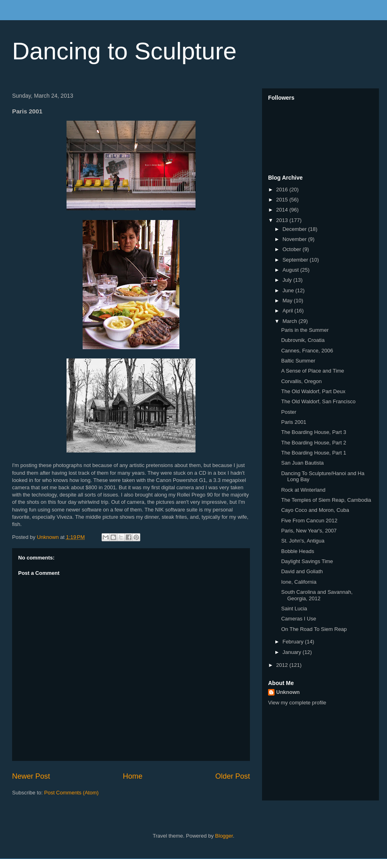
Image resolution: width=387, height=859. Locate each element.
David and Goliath (301, 571)
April (289, 311)
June (289, 290)
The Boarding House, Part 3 (313, 432)
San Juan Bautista (302, 463)
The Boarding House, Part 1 (313, 453)
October (293, 249)
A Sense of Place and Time (312, 371)
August (291, 270)
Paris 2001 (293, 422)
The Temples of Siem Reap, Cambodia (326, 500)
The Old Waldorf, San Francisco (318, 401)
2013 (282, 220)
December (295, 229)
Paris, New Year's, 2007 (309, 531)
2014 (282, 210)
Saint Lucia (294, 608)
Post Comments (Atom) (71, 793)
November (295, 239)
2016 (282, 189)
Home (133, 776)
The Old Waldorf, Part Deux (313, 391)
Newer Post (31, 776)
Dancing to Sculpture (124, 51)
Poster (288, 412)
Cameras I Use (298, 619)
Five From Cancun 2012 (309, 520)
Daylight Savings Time (307, 561)
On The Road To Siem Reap (314, 629)
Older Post (232, 776)
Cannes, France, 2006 (307, 351)
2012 (282, 665)
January (293, 652)
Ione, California (298, 582)
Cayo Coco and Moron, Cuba (315, 510)
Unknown (288, 692)
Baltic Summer (298, 361)
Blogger (224, 836)
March (291, 321)
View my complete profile (297, 703)
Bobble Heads (297, 551)
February (294, 642)
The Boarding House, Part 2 (313, 443)
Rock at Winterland (303, 490)
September (296, 260)
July (288, 280)
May (288, 301)
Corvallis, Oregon (301, 381)
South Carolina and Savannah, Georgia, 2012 (316, 595)
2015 (282, 200)
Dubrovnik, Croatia (303, 340)
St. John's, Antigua (302, 541)
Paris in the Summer (305, 330)
